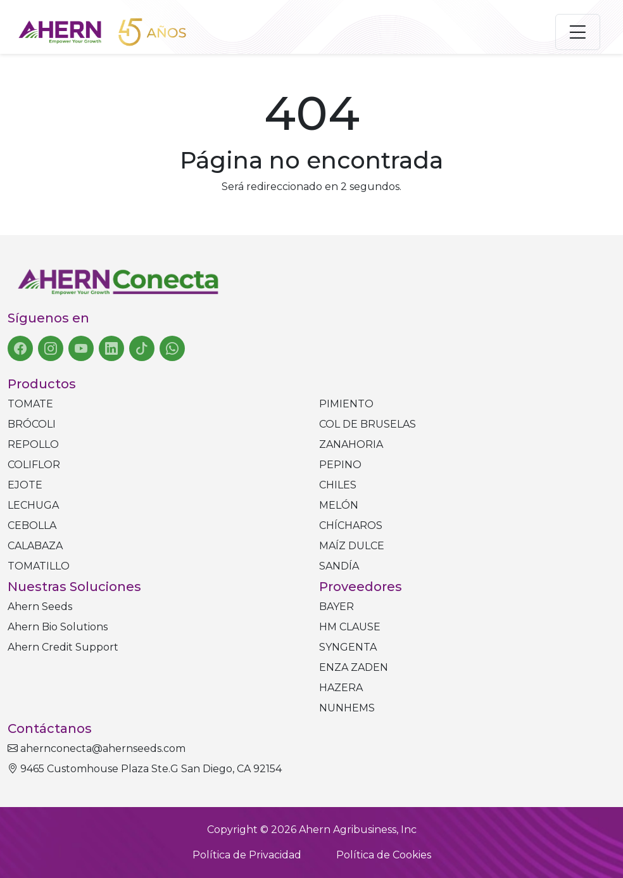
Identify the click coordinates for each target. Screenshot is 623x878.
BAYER (336, 607)
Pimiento (346, 404)
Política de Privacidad (246, 855)
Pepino (340, 465)
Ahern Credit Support (63, 647)
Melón (338, 505)
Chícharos (350, 525)
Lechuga (33, 505)
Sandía (339, 566)
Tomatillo (39, 566)
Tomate (30, 404)
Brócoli (32, 424)
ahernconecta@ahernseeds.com (97, 748)
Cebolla (32, 525)
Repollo (33, 444)
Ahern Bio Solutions (58, 627)
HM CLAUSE (350, 627)
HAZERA (341, 688)
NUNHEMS (347, 708)
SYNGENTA (348, 647)
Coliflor (34, 465)
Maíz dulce (351, 546)
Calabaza (35, 546)
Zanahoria (351, 444)
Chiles (337, 485)
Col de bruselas (367, 424)
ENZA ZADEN (353, 667)
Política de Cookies (383, 855)
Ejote (25, 485)
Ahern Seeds (40, 607)
